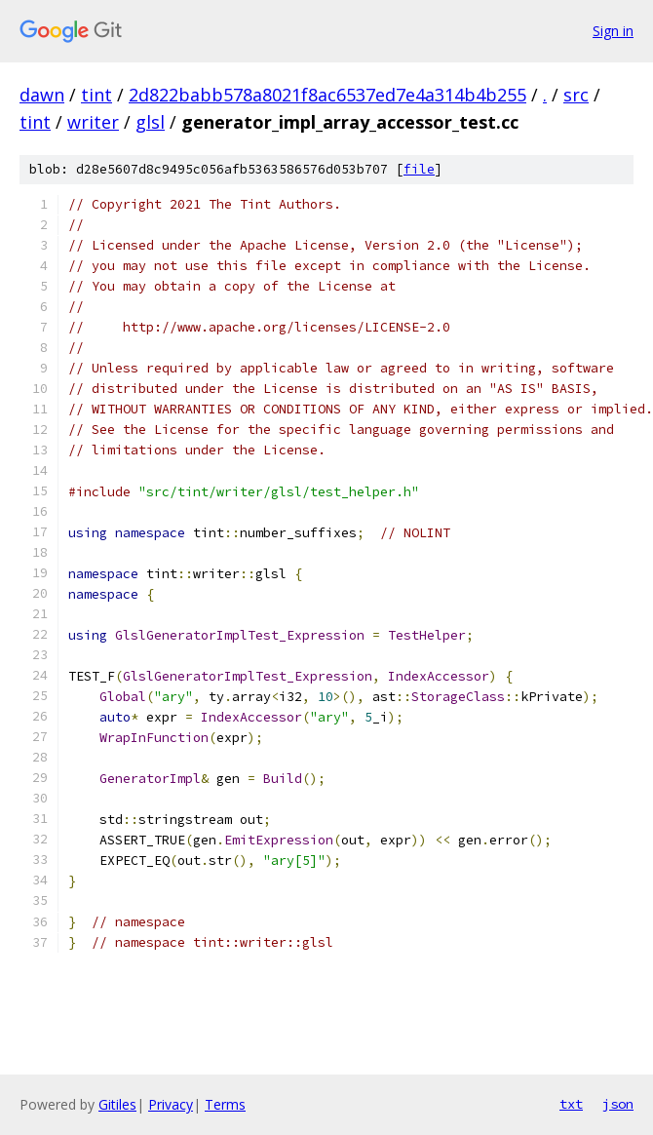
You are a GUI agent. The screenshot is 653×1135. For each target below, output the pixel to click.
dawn (41, 94)
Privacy (170, 1104)
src (576, 94)
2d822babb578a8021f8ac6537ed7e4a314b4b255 (327, 94)
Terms (225, 1104)
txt (571, 1104)
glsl (150, 122)
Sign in (613, 30)
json (618, 1104)
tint (96, 94)
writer (93, 122)
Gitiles (117, 1104)
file (419, 169)
